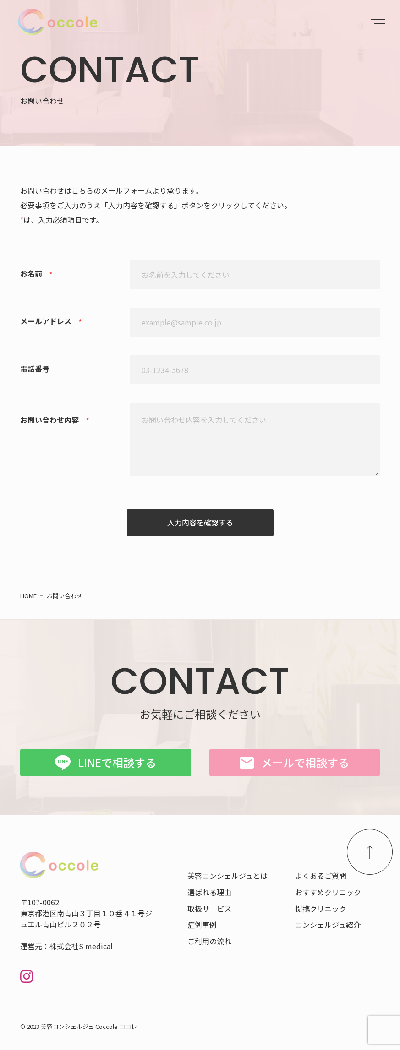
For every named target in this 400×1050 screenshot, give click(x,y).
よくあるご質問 (320, 875)
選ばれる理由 (209, 892)
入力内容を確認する (200, 522)
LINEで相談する (117, 762)
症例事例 (202, 924)
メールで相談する (305, 762)
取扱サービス (209, 908)
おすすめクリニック (328, 892)
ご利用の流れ (209, 941)
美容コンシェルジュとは (227, 875)
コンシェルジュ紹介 (328, 924)
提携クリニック (320, 908)
